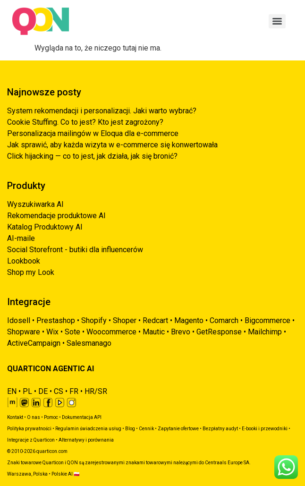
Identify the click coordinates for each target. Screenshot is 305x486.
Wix (52, 331)
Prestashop (55, 320)
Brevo (180, 331)
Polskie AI (62, 474)
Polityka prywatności (29, 428)
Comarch (224, 320)
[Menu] (277, 21)
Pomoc (51, 417)
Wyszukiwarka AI (35, 204)
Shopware (23, 331)
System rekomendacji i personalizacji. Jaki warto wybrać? (101, 110)
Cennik (146, 428)
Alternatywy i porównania (86, 440)
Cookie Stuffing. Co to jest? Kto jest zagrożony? (85, 122)
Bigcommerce (267, 320)
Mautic (154, 331)
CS (58, 391)
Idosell (18, 320)
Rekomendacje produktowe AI (56, 215)
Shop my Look (30, 272)
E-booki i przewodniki (265, 428)
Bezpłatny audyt (220, 428)
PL (27, 391)
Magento (188, 320)
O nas (33, 417)
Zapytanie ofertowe (178, 428)
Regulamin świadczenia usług (88, 428)
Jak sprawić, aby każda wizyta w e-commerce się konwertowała (112, 144)
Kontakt (15, 417)
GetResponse (219, 331)
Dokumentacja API (82, 417)
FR (73, 391)
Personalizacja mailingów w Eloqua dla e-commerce (92, 133)
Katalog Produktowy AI (45, 226)
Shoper (124, 320)
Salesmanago (89, 343)
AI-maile (21, 238)
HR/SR (96, 391)
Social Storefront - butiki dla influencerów (75, 249)
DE (43, 391)
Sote (72, 331)
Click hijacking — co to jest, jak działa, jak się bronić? (92, 156)
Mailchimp (265, 331)
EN (12, 391)
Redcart (155, 320)
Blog (130, 428)
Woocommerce (111, 331)
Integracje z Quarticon (31, 440)
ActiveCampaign (33, 343)
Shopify (94, 320)
